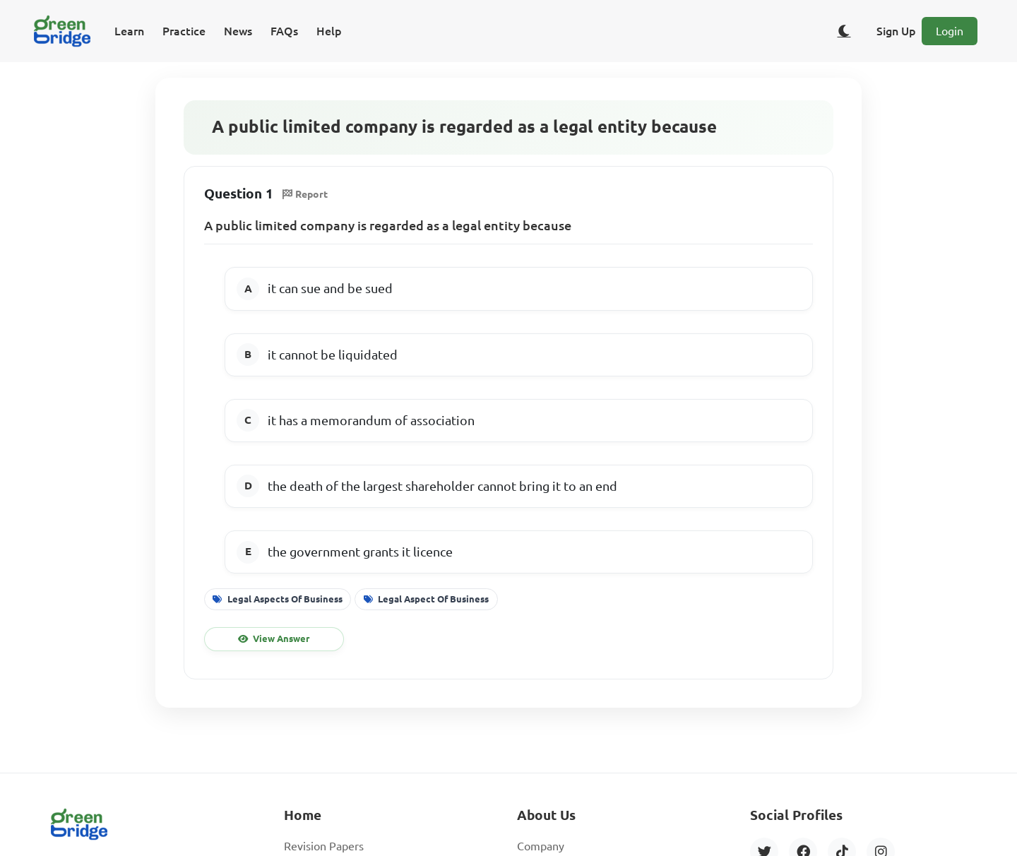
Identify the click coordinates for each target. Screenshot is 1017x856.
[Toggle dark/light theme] (844, 31)
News (238, 31)
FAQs (284, 31)
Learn (129, 31)
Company (540, 846)
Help (329, 31)
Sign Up (896, 31)
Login (949, 31)
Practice (184, 31)
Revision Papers (324, 846)
